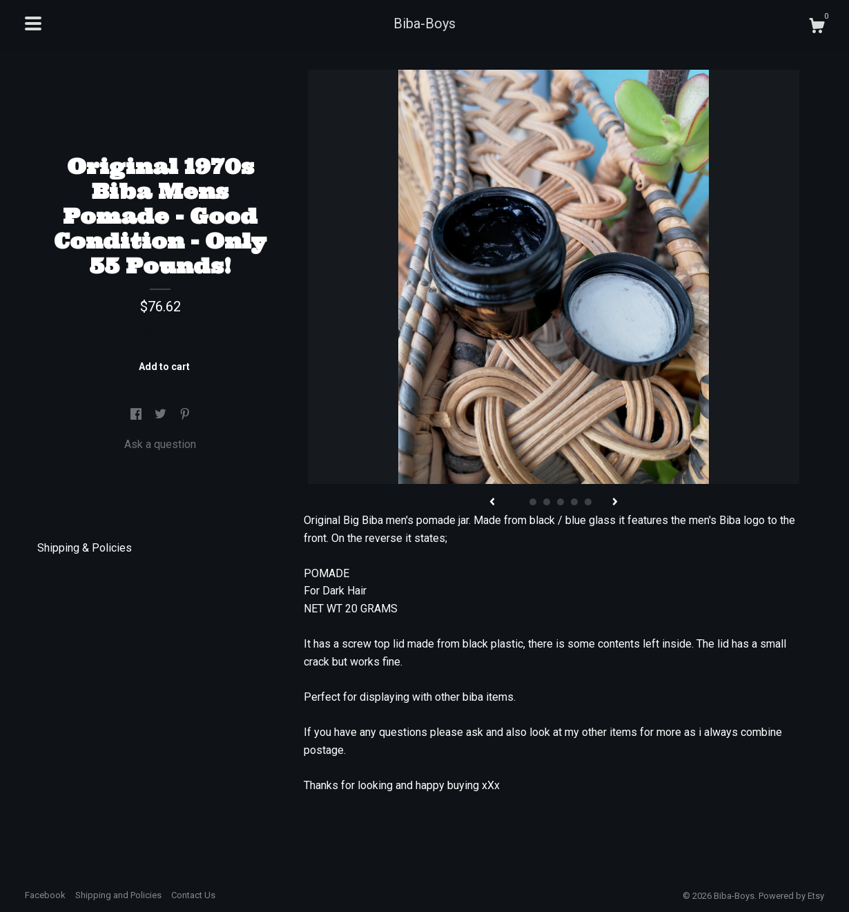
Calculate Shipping (160, 331)
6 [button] (588, 501)
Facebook (45, 895)
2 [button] (532, 501)
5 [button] (574, 501)
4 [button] (560, 501)
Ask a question (160, 444)
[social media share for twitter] (162, 414)
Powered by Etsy (791, 896)
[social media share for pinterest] (185, 414)
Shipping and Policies (118, 895)
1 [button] (519, 501)
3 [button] (546, 501)
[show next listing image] (615, 502)
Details (60, 518)
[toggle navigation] (33, 23)
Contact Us (193, 895)
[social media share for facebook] (137, 414)
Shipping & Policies (84, 547)
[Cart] (816, 27)
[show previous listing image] (492, 502)
